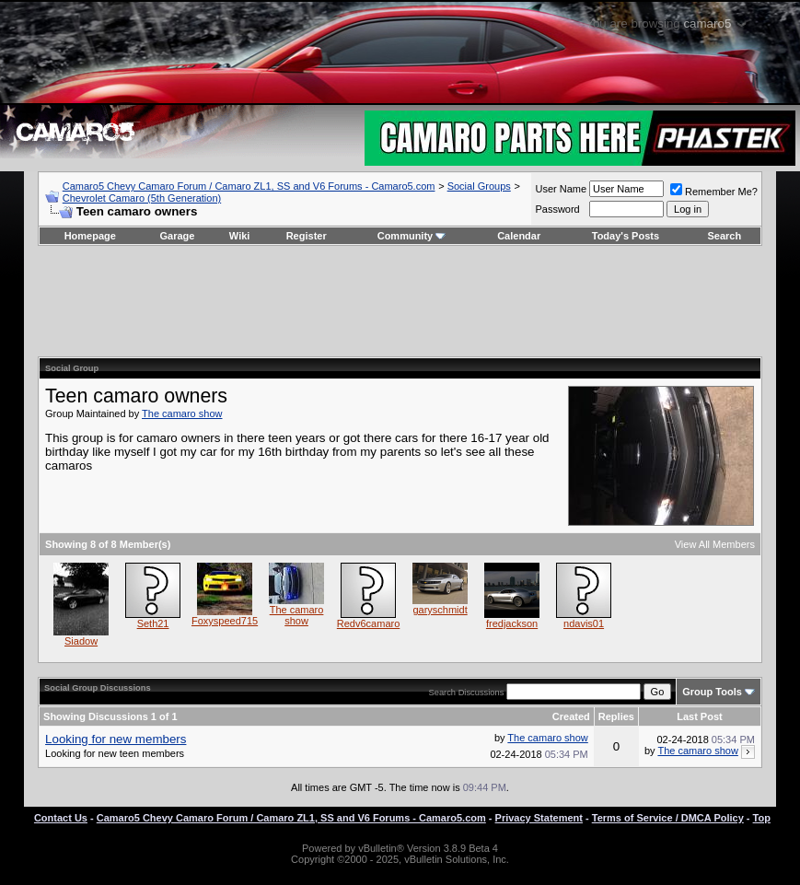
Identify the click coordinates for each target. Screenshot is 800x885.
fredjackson (512, 623)
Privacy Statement (539, 817)
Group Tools (712, 691)
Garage (177, 235)
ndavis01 (583, 623)
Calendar (518, 235)
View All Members (715, 544)
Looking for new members (115, 739)
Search (725, 235)
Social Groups (479, 186)
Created (571, 716)
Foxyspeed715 (224, 620)
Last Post (700, 716)
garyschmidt (439, 609)
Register (306, 235)
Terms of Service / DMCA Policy (668, 817)
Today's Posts (625, 235)
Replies (616, 716)
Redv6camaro (368, 623)
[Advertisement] (399, 301)
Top (762, 817)
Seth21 (153, 623)
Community (411, 235)
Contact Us (60, 817)
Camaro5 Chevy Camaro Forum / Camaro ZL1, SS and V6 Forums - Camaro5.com (249, 186)
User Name (560, 188)
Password (557, 209)
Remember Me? (714, 191)
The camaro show (182, 413)
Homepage (90, 235)
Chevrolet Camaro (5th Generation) (142, 198)
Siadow (81, 640)
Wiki (239, 235)
